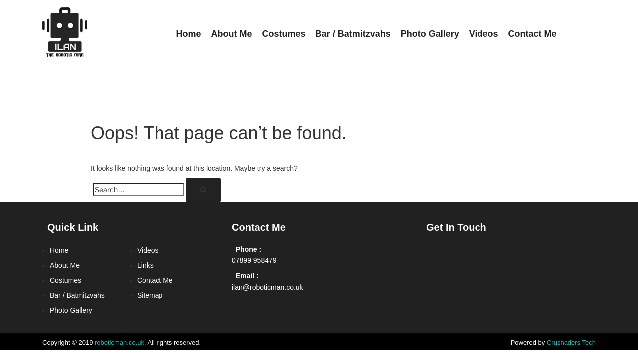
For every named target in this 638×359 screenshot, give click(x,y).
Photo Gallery (430, 34)
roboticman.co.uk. (120, 342)
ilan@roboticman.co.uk (267, 287)
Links (145, 265)
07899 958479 (254, 260)
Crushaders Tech (571, 342)
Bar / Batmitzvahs (353, 34)
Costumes (284, 34)
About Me (231, 34)
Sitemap (149, 295)
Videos (483, 34)
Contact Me (532, 34)
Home (188, 34)
